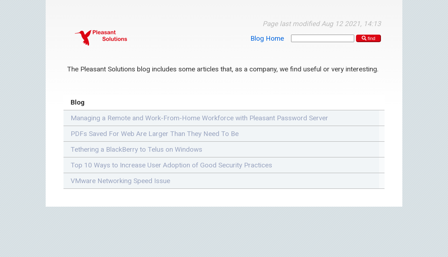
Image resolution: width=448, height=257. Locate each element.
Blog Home (267, 38)
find (369, 38)
